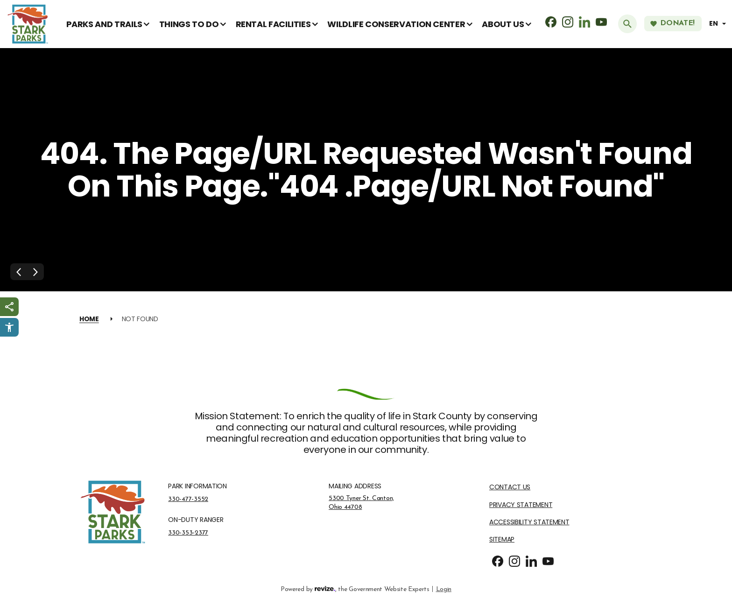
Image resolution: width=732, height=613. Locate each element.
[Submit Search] (627, 23)
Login (443, 588)
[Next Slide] (35, 271)
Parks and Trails (104, 24)
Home (89, 319)
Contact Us (509, 487)
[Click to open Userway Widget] (9, 327)
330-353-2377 (188, 532)
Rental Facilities (273, 24)
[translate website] (719, 23)
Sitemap (501, 539)
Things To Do (189, 24)
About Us (503, 24)
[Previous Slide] (18, 271)
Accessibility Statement (529, 522)
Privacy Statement (520, 504)
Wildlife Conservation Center (396, 24)
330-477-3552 (188, 499)
